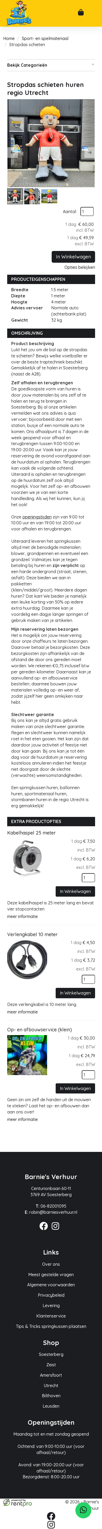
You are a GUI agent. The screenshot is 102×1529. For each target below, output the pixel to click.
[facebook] (45, 1230)
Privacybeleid (51, 1295)
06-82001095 (51, 1206)
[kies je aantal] (88, 877)
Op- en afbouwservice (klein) (39, 1030)
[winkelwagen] (80, 13)
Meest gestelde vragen (51, 1274)
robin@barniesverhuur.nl (51, 1212)
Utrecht (51, 1385)
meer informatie (22, 916)
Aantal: (70, 211)
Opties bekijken (79, 267)
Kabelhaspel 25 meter (31, 833)
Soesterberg (51, 1354)
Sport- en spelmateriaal (45, 38)
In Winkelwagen (73, 257)
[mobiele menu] (93, 14)
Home (9, 38)
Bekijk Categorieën (51, 65)
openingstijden (37, 517)
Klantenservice (51, 1316)
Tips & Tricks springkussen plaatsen (51, 1326)
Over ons (51, 1264)
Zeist (51, 1364)
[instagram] (57, 1230)
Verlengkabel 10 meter (32, 934)
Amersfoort (51, 1375)
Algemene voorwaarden (51, 1284)
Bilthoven (51, 1395)
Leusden (51, 1406)
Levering (51, 1305)
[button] (12, 152)
